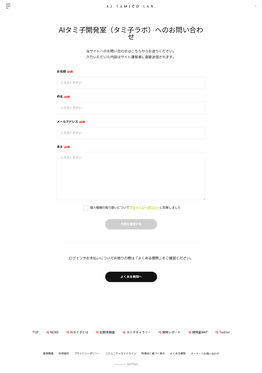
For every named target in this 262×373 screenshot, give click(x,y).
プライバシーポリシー (144, 208)
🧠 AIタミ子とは (72, 332)
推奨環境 (48, 353)
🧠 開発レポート (174, 332)
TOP (23, 332)
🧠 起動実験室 (103, 332)
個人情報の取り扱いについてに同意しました (135, 208)
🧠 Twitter (234, 332)
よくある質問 (178, 353)
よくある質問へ (131, 277)
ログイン (249, 6)
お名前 (65, 71)
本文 (63, 147)
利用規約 (64, 353)
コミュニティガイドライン (120, 353)
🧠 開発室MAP (206, 332)
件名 (63, 97)
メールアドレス (71, 122)
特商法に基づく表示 (153, 353)
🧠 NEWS (43, 332)
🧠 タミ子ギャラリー (138, 332)
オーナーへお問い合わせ (205, 353)
